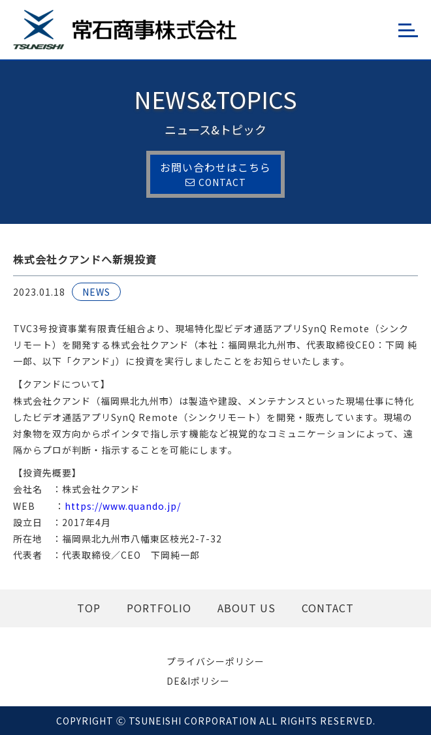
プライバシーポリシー (215, 661)
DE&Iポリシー (198, 680)
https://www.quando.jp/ (123, 505)
